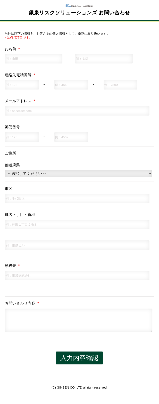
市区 (8, 188)
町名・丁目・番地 (20, 214)
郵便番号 (12, 127)
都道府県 (12, 165)
